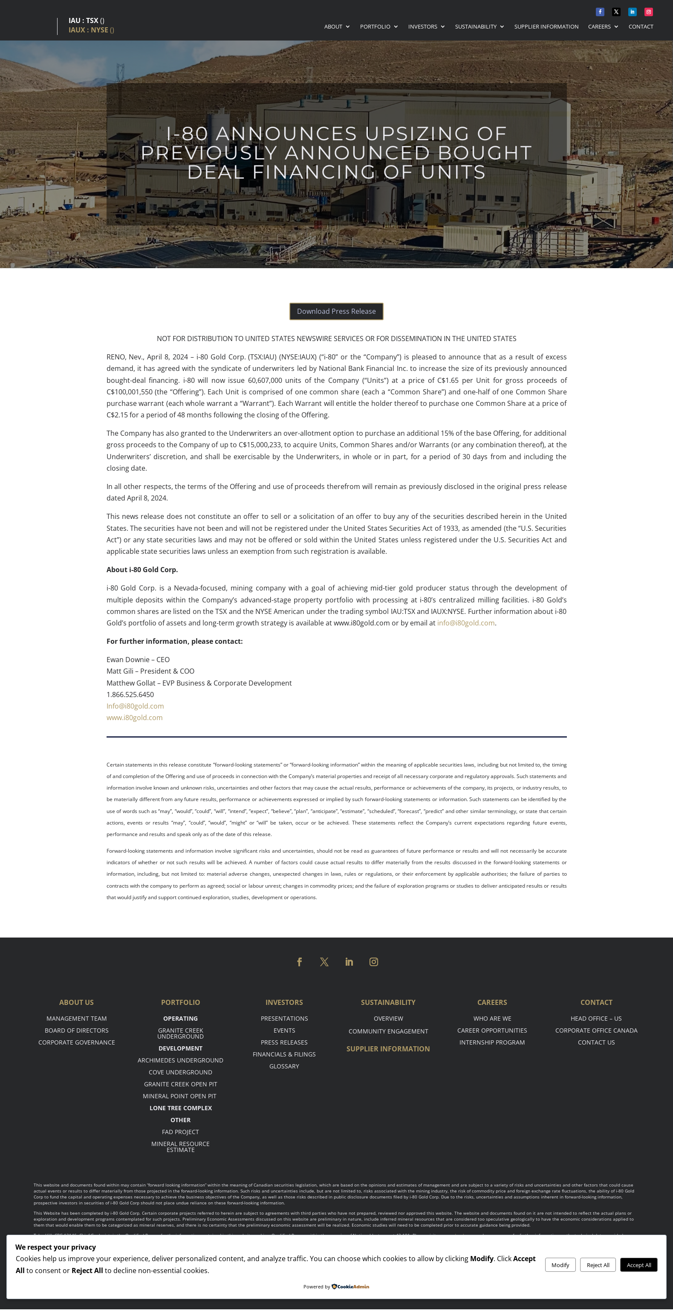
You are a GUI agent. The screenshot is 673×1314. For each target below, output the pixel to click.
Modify (560, 1265)
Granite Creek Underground (180, 1033)
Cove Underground (180, 1072)
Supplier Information (546, 26)
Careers (599, 26)
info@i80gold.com (466, 623)
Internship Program (492, 1042)
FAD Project (180, 1132)
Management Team (76, 1018)
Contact (641, 26)
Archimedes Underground (180, 1060)
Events (284, 1030)
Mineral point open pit (180, 1096)
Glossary (284, 1066)
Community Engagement (388, 1031)
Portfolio (375, 26)
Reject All (598, 1265)
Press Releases (284, 1042)
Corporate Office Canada (596, 1030)
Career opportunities (492, 1030)
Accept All (639, 1265)
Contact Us (596, 1042)
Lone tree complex (181, 1108)
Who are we (492, 1018)
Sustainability (476, 26)
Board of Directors (77, 1030)
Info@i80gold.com (135, 706)
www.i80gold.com (135, 717)
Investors (422, 26)
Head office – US (596, 1018)
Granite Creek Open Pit (180, 1084)
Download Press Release (336, 311)
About (333, 26)
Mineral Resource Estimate (180, 1147)
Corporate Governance (76, 1042)
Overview (388, 1018)
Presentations (284, 1018)
